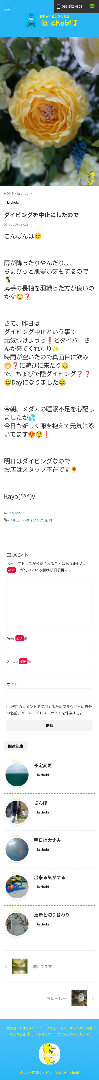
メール (19, 661)
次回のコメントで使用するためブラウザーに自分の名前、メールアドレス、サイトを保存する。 (49, 709)
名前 (17, 638)
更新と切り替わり (52, 914)
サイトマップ (41, 1034)
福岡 (48, 520)
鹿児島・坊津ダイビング (24, 1028)
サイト (12, 684)
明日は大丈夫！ (49, 840)
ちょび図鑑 (18, 1034)
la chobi (15, 512)
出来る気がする (49, 877)
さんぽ (40, 802)
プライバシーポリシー (73, 1034)
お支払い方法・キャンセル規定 (70, 1028)
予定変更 (43, 765)
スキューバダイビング (26, 520)
